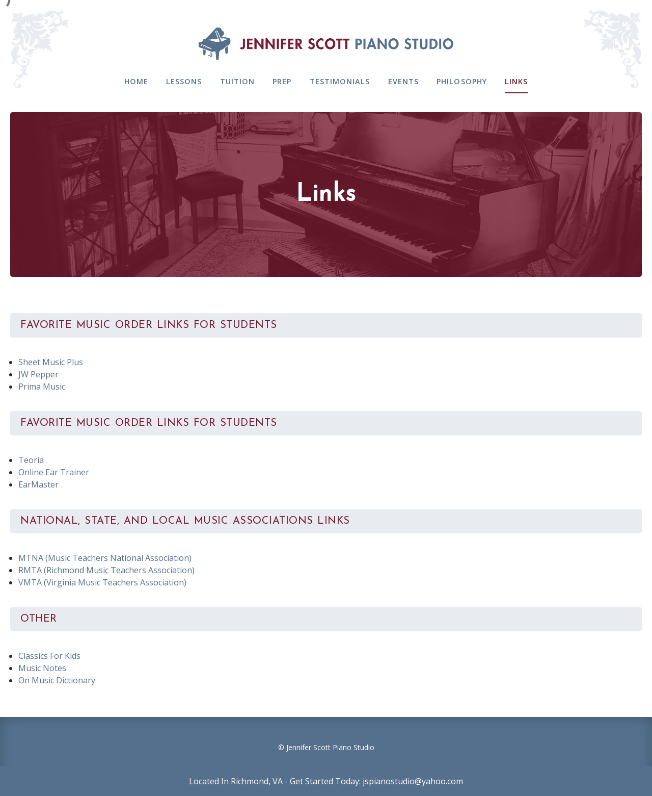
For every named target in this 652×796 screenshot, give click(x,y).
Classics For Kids (49, 655)
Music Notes (42, 668)
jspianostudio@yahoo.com (413, 781)
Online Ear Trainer (53, 472)
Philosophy (462, 81)
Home (136, 81)
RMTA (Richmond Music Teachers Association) (106, 570)
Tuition (237, 81)
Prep (282, 81)
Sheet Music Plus (50, 362)
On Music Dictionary (56, 680)
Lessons (184, 81)
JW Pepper (38, 374)
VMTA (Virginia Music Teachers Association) (102, 582)
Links (516, 81)
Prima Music (41, 386)
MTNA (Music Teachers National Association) (105, 557)
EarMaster (38, 484)
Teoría (31, 460)
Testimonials (340, 81)
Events (403, 81)
